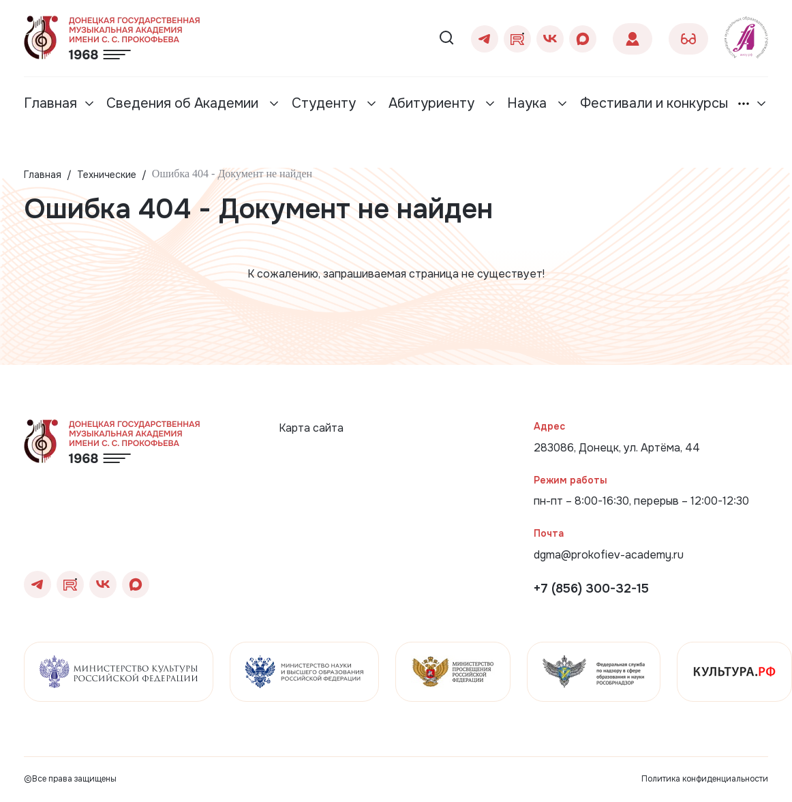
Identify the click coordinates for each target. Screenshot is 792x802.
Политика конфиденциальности (704, 778)
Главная (50, 103)
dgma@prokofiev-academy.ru (609, 555)
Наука (528, 103)
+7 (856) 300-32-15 (591, 588)
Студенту (325, 103)
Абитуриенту (433, 103)
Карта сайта (311, 428)
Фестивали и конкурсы (654, 103)
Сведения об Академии (184, 103)
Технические (106, 174)
